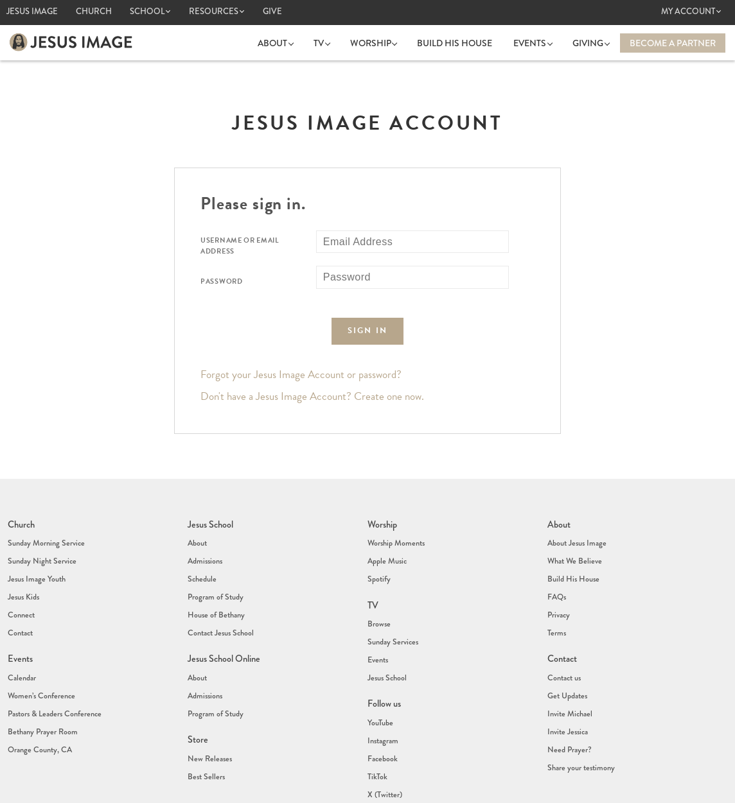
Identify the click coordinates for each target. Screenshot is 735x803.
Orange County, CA (39, 687)
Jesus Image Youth (35, 561)
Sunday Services (392, 610)
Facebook (382, 696)
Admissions (205, 549)
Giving (591, 42)
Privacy (558, 587)
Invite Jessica (566, 674)
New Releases (208, 696)
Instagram (382, 683)
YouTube (380, 671)
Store (198, 681)
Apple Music (386, 549)
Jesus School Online (223, 620)
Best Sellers (205, 709)
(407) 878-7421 (393, 779)
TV (331, 42)
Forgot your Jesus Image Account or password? (301, 374)
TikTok (377, 709)
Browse (378, 597)
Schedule (201, 561)
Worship (379, 42)
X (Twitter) (384, 722)
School (147, 11)
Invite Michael (568, 661)
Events (536, 42)
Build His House (461, 42)
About (288, 42)
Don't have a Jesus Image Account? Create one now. (312, 396)
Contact (20, 600)
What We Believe (573, 549)
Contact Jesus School (220, 600)
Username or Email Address (239, 245)
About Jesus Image (575, 536)
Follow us (384, 656)
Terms (556, 600)
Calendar (21, 635)
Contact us (563, 635)
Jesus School (210, 521)
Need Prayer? (568, 687)
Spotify (379, 561)
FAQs (556, 574)
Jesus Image (32, 11)
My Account (688, 11)
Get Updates (566, 648)
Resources (213, 11)
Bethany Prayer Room (42, 674)
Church (94, 11)
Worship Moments (395, 536)
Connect (20, 587)
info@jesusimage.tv (409, 788)
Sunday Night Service (40, 549)
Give (272, 11)
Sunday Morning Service (45, 536)
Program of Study (215, 574)
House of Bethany (215, 587)
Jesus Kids (23, 574)
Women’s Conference (39, 648)
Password (221, 281)
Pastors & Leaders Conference (53, 661)
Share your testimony (579, 699)
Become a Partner (673, 42)
